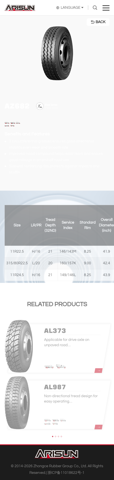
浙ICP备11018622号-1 (65, 473)
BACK (98, 22)
